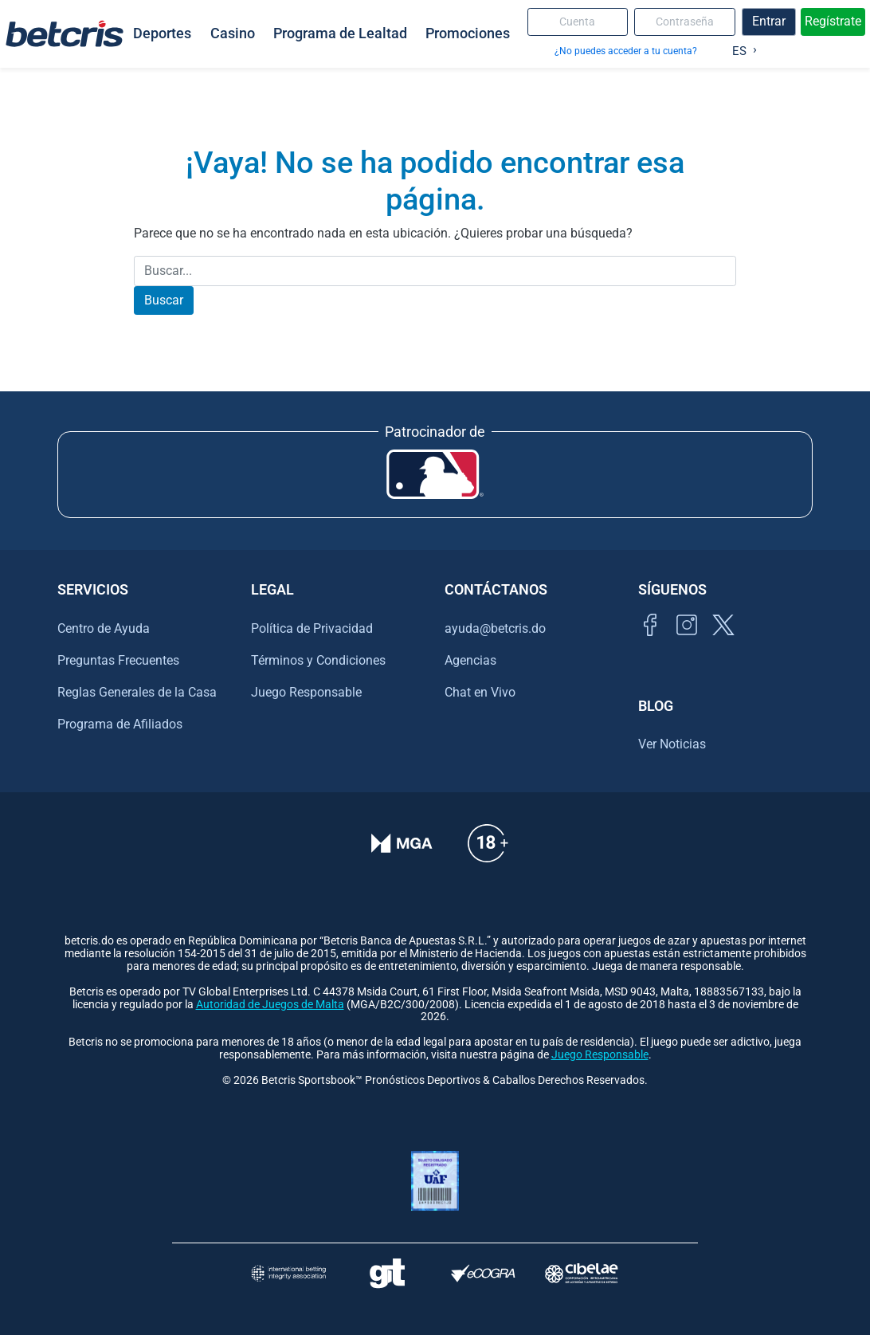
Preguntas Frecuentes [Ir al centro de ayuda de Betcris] (118, 660)
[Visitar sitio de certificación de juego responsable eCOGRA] (483, 1273)
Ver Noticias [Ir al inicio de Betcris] (672, 744)
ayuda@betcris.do (495, 628)
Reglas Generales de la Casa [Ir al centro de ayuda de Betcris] (137, 692)
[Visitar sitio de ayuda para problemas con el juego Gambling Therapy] (387, 1273)
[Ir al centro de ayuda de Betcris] (487, 854)
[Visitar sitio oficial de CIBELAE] (581, 1273)
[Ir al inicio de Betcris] (64, 33)
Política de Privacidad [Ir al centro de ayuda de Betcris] (312, 628)
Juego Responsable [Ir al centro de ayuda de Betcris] (306, 692)
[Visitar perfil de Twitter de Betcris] (723, 643)
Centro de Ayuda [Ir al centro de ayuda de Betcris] (103, 628)
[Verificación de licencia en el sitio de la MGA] (402, 854)
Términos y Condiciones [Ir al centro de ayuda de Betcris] (318, 660)
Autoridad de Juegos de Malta (270, 1004)
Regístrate (833, 21)
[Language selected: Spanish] (740, 48)
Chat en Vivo (480, 693)
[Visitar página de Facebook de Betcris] (650, 643)
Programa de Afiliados (119, 724)
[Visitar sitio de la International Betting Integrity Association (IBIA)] (288, 1273)
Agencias (470, 660)
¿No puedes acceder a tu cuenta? (626, 51)
